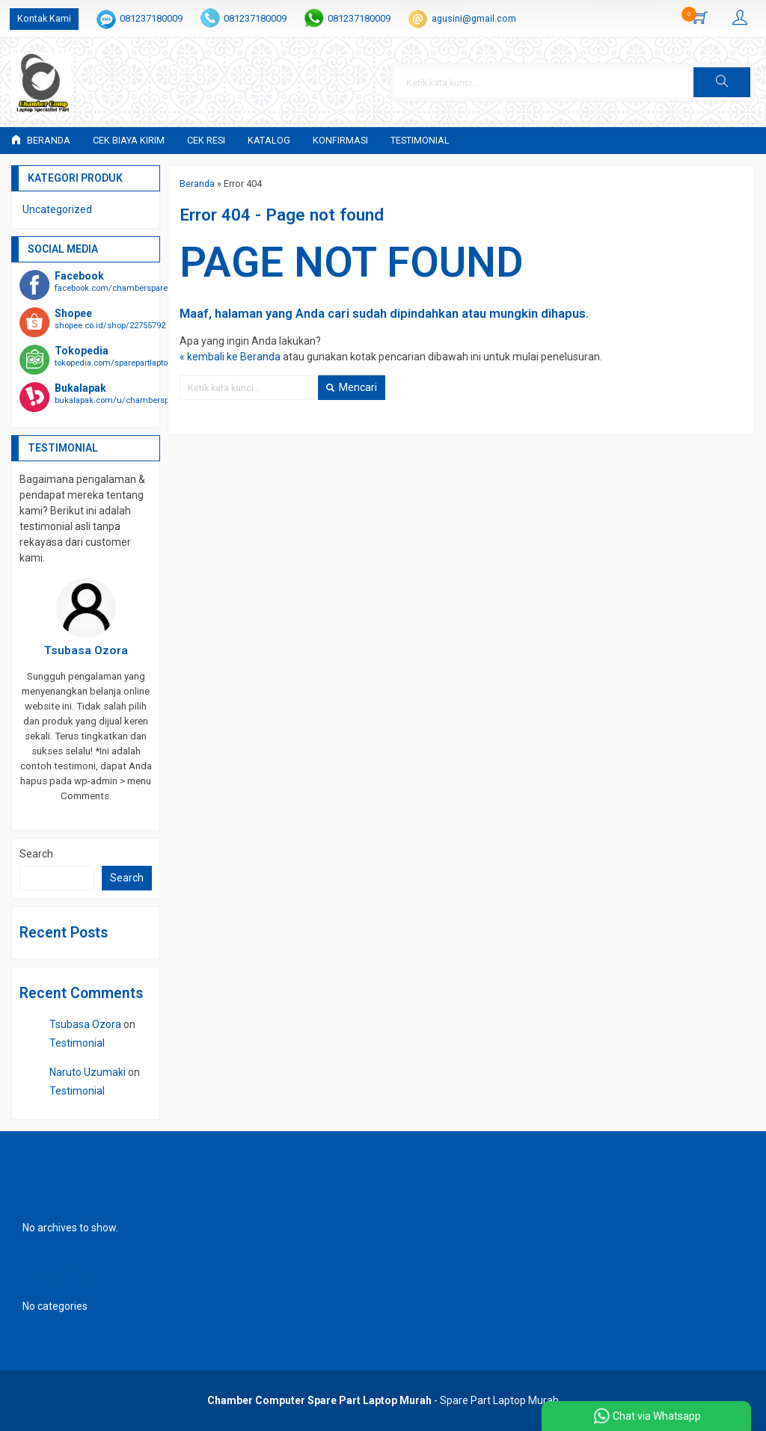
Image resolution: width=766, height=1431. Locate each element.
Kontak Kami (44, 18)
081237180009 (151, 18)
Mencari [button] (351, 387)
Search (36, 854)
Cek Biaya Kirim (129, 140)
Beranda (40, 140)
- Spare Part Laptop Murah (383, 1400)
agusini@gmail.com (474, 18)
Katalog (269, 140)
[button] (721, 82)
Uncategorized (57, 209)
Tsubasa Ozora (85, 1024)
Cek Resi (206, 140)
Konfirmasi (340, 140)
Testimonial (420, 140)
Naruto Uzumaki (87, 1072)
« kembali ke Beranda (230, 357)
